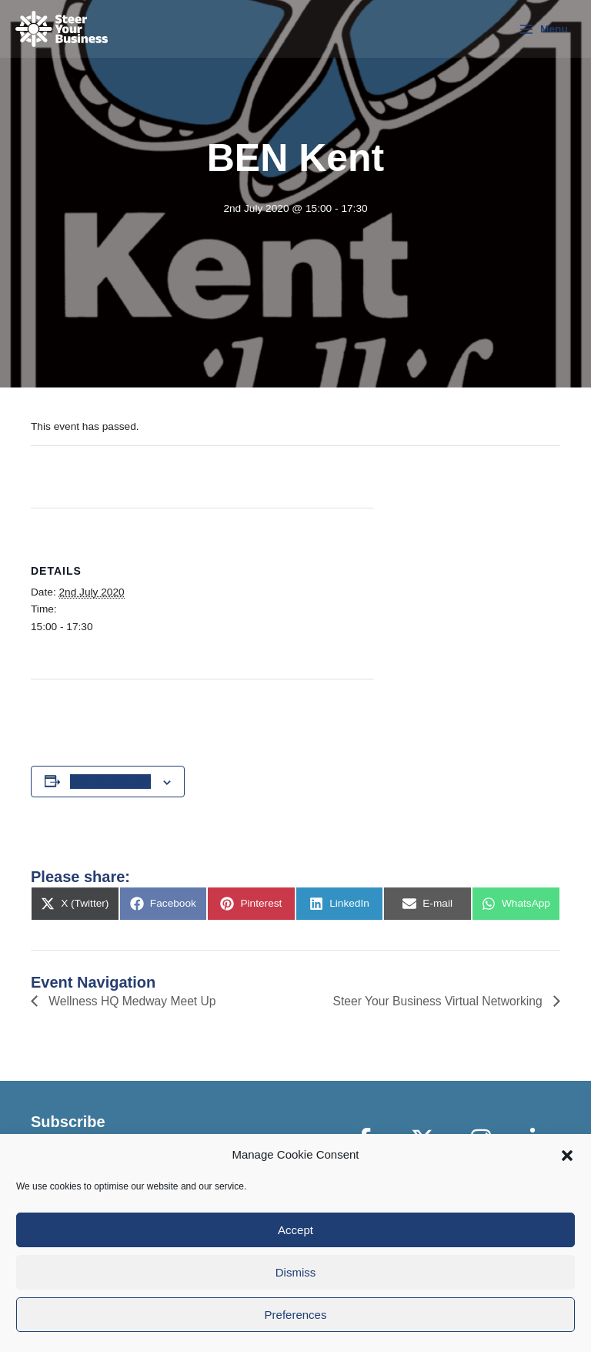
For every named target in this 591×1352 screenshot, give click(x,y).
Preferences (296, 1314)
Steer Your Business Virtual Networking (437, 1001)
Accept (295, 1229)
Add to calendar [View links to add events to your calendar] (111, 781)
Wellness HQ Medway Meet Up (132, 1001)
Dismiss (295, 1272)
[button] (567, 1155)
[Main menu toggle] (543, 29)
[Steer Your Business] (61, 29)
